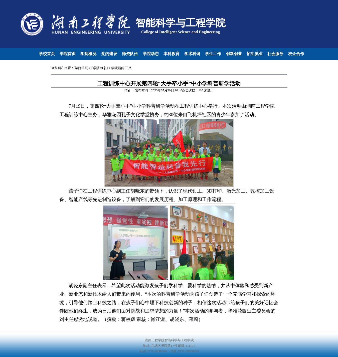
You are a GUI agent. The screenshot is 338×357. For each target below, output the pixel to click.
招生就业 (255, 54)
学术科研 (192, 54)
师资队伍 (130, 54)
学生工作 (213, 54)
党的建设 (109, 54)
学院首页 (68, 54)
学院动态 (151, 54)
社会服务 (275, 54)
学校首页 (47, 54)
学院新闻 (117, 68)
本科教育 (171, 54)
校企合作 (296, 54)
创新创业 (234, 54)
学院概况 (88, 54)
